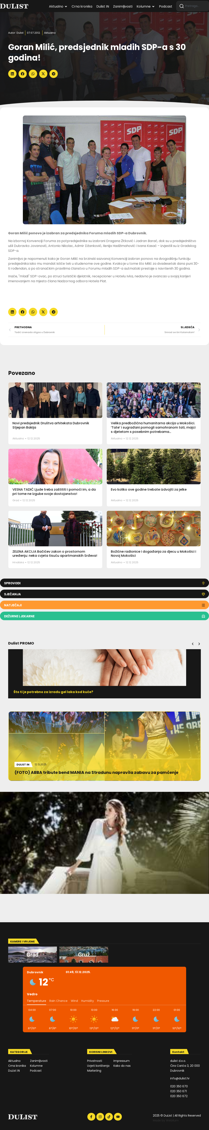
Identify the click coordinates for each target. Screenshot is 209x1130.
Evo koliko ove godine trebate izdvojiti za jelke (149, 489)
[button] (12, 74)
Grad (15, 500)
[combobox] (192, 6)
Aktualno (50, 33)
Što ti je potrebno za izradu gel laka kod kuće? (56, 692)
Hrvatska (18, 562)
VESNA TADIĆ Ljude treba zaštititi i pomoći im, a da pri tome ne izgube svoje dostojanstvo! (54, 491)
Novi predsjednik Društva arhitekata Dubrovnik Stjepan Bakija (50, 425)
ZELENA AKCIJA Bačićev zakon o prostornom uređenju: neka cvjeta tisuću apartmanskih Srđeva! (54, 553)
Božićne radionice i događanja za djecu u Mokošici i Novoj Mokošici (153, 553)
